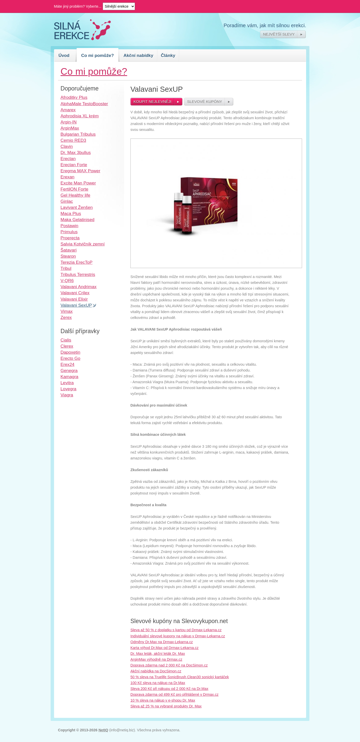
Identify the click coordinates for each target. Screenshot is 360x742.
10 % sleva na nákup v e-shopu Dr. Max (162, 700)
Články (168, 55)
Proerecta (70, 237)
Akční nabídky (138, 55)
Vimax (67, 311)
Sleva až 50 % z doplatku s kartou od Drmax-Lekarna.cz (175, 630)
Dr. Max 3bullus (76, 152)
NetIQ (103, 730)
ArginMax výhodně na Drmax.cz (156, 659)
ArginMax (70, 128)
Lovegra (68, 388)
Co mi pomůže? (97, 55)
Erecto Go (70, 358)
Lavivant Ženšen (77, 207)
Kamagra (69, 376)
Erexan (67, 176)
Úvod (63, 55)
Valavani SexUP (76, 305)
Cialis (66, 340)
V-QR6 (67, 280)
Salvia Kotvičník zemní (83, 243)
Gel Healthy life (75, 195)
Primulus (69, 231)
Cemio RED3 (73, 140)
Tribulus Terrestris (78, 274)
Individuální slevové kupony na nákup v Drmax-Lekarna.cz (177, 636)
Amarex (68, 109)
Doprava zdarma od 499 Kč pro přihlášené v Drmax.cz (174, 694)
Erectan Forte (74, 164)
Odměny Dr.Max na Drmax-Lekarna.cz (161, 642)
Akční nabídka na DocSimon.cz (155, 671)
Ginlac (67, 201)
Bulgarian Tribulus (78, 134)
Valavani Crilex (75, 292)
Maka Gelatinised (77, 219)
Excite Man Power (78, 183)
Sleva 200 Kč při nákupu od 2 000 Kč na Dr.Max (169, 689)
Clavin (67, 146)
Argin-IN (69, 122)
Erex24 (67, 364)
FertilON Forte (74, 189)
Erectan (68, 158)
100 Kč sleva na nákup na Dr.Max (157, 683)
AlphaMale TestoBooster (84, 103)
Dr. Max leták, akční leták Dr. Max (157, 654)
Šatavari (69, 250)
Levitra (67, 382)
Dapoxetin (70, 352)
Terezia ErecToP (77, 262)
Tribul (66, 268)
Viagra (67, 394)
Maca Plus (71, 213)
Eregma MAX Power (80, 170)
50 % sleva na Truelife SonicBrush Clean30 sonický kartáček (179, 677)
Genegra (69, 370)
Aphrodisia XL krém (80, 115)
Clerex (67, 346)
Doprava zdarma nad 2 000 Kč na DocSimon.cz (169, 665)
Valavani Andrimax (79, 286)
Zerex (66, 317)
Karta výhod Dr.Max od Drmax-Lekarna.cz (164, 648)
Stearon (68, 256)
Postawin (69, 225)
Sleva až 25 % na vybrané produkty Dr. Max (166, 706)
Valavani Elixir (74, 299)
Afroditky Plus (74, 97)
